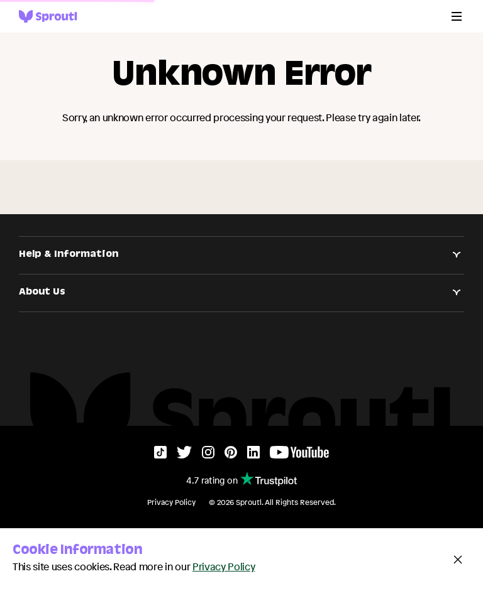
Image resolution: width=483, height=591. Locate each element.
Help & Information (241, 255)
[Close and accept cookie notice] (457, 559)
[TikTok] (160, 455)
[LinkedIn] (253, 455)
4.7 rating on (241, 479)
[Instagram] (208, 455)
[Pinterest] (231, 455)
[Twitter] (184, 455)
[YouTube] (299, 455)
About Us (241, 292)
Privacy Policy (171, 502)
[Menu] (456, 16)
